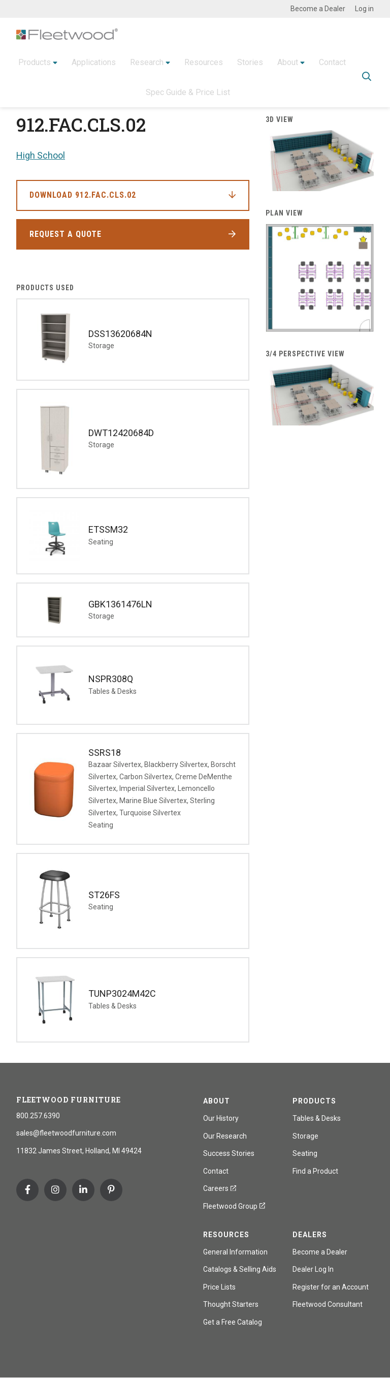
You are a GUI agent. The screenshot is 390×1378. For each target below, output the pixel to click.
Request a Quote (65, 234)
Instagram (55, 1190)
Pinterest (111, 1190)
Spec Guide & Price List (188, 91)
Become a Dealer (317, 9)
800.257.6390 (38, 1116)
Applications (94, 61)
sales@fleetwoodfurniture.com (66, 1133)
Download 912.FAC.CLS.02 (82, 195)
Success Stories (228, 1153)
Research (147, 61)
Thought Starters (230, 1304)
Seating (304, 1153)
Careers (219, 1188)
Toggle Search (366, 76)
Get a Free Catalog (232, 1322)
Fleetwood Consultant (327, 1304)
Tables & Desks (316, 1118)
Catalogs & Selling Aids (239, 1269)
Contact (332, 61)
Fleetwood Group (234, 1206)
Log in (364, 9)
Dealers (309, 1235)
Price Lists (219, 1287)
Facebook (27, 1190)
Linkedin (83, 1190)
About (287, 61)
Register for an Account (330, 1287)
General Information (235, 1252)
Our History (221, 1118)
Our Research (225, 1136)
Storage (305, 1136)
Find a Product (315, 1171)
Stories (250, 61)
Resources (203, 61)
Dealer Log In (313, 1269)
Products (34, 61)
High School (40, 155)
